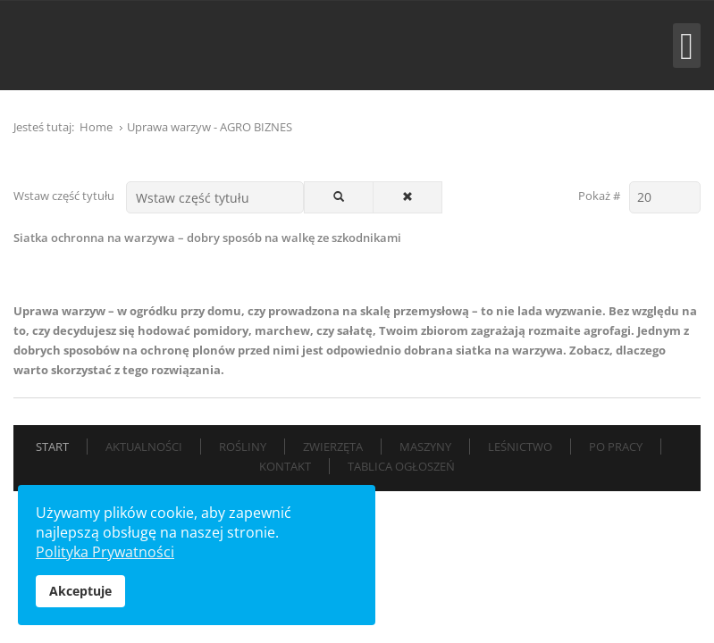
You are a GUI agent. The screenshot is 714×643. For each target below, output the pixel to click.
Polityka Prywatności (105, 552)
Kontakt (285, 466)
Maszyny (425, 446)
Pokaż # (599, 196)
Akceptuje (80, 590)
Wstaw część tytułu (65, 196)
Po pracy (616, 446)
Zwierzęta (333, 446)
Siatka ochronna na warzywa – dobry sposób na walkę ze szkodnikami (207, 238)
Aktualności (143, 446)
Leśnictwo (520, 446)
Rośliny (242, 446)
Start (52, 446)
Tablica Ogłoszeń (401, 466)
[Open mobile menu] (687, 45)
